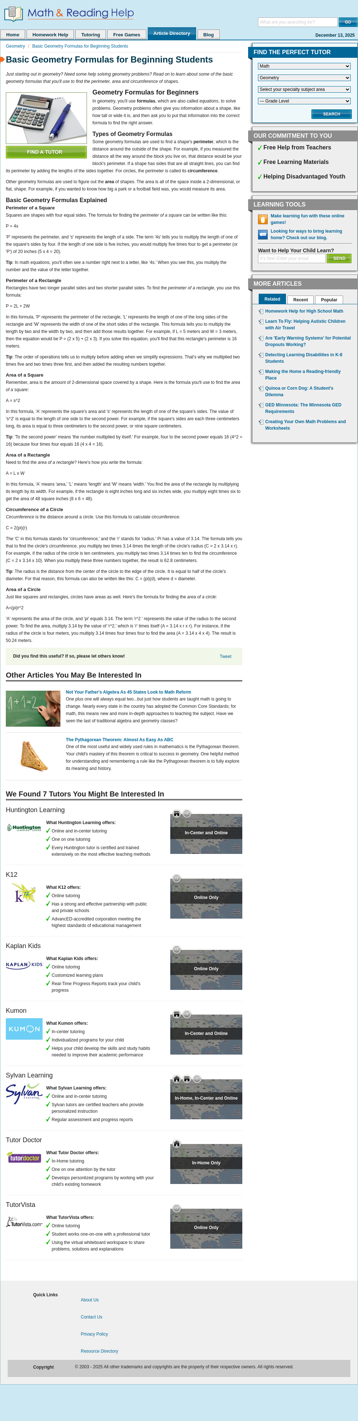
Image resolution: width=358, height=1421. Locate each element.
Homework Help (50, 34)
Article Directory (172, 33)
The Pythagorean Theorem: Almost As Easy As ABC (120, 739)
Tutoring (90, 34)
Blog (208, 34)
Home (12, 34)
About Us (90, 1299)
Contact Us (91, 1317)
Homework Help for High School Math (304, 311)
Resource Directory (99, 1351)
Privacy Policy (94, 1334)
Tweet (225, 656)
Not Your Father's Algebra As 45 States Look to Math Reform (128, 692)
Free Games (126, 34)
